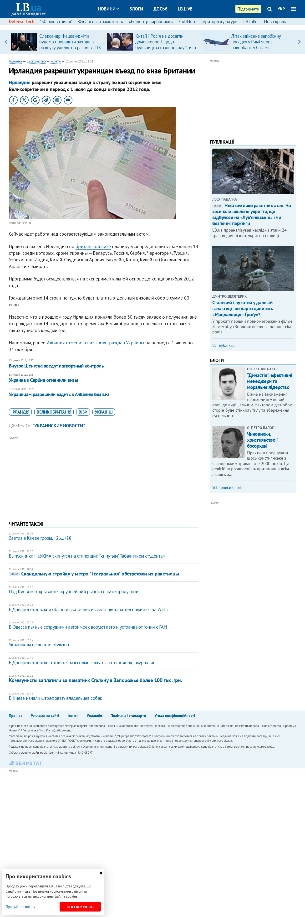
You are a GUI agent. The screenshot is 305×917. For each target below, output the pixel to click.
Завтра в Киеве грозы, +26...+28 (40, 538)
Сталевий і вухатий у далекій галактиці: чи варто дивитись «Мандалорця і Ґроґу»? (242, 308)
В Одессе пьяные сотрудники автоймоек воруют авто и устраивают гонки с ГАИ (88, 627)
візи (83, 412)
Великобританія (54, 412)
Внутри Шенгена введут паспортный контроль (56, 366)
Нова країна (275, 21)
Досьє (160, 9)
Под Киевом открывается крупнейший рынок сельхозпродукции (73, 591)
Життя (56, 61)
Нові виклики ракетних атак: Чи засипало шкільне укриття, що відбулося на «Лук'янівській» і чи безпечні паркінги (251, 214)
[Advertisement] (103, 473)
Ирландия (19, 82)
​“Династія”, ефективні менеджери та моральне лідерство (269, 381)
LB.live (185, 9)
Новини (108, 9)
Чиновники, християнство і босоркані (262, 440)
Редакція (94, 715)
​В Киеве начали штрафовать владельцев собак (55, 698)
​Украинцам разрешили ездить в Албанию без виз (59, 394)
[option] (57, 42)
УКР (281, 8)
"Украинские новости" (58, 426)
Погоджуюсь (80, 907)
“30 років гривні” (56, 21)
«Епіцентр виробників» (151, 21)
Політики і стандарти (128, 715)
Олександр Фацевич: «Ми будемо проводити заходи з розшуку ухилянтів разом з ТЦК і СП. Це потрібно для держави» (70, 47)
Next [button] (299, 42)
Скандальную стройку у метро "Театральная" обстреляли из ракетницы (94, 573)
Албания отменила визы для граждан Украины (95, 343)
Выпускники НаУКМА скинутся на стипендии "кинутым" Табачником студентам (87, 556)
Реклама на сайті (45, 715)
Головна (15, 61)
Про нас (15, 715)
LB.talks (250, 21)
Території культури (219, 21)
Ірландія (20, 412)
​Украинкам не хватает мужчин (39, 645)
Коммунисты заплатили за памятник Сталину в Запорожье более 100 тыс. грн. (95, 680)
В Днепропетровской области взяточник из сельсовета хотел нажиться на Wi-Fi (88, 609)
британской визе (93, 246)
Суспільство (36, 61)
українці (104, 412)
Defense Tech (21, 21)
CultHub (187, 21)
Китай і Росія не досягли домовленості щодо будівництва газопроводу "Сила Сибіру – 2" (165, 44)
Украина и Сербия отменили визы (43, 380)
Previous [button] (6, 42)
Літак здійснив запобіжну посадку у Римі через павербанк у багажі (256, 41)
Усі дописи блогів (227, 487)
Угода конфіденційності (175, 715)
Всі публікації (224, 345)
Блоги (136, 9)
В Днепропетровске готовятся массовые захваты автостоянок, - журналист (83, 662)
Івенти (73, 715)
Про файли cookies (20, 906)
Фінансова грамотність (100, 21)
